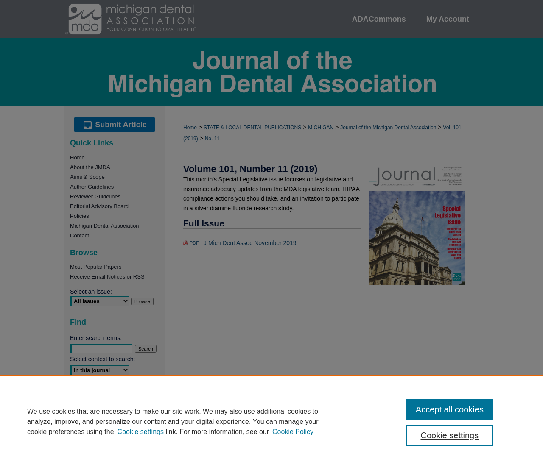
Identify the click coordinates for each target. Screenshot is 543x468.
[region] (271, 421)
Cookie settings (141, 431)
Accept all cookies (450, 409)
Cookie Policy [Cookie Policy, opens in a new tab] (292, 431)
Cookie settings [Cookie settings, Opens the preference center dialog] (450, 435)
